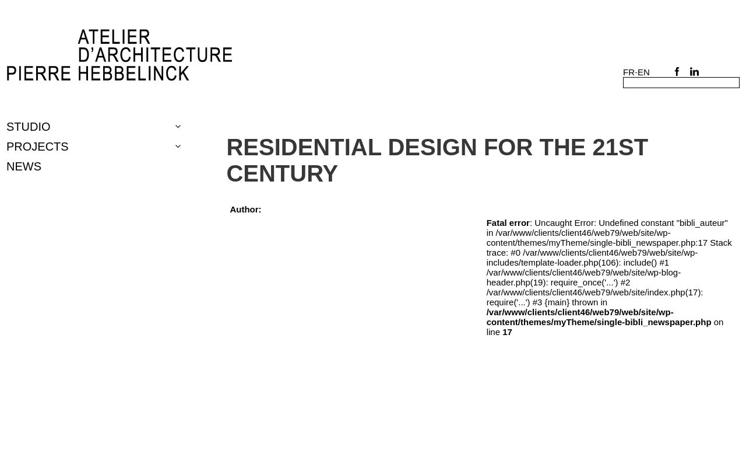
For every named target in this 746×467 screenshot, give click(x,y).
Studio (28, 126)
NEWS (23, 166)
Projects (37, 146)
